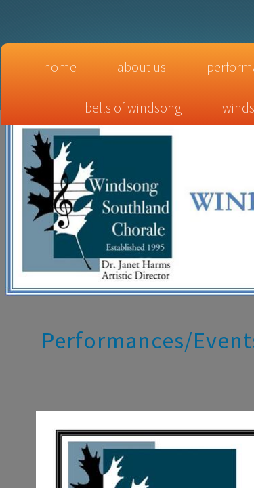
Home (60, 66)
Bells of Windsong (133, 107)
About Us (141, 66)
